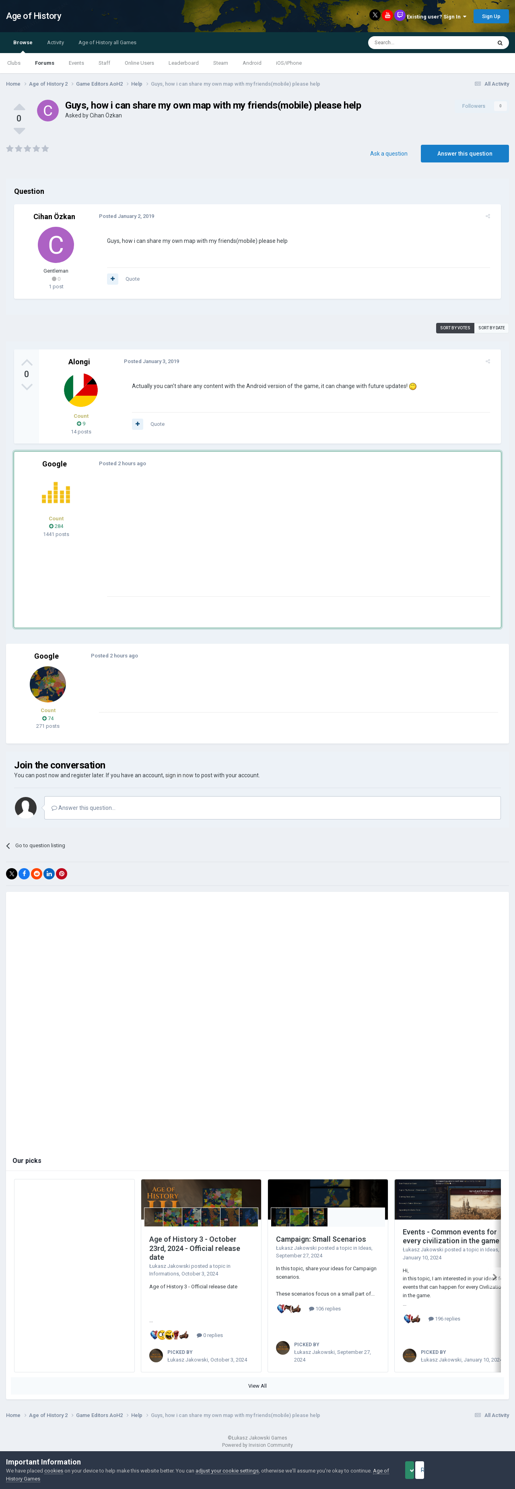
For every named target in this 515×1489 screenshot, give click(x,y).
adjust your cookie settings (227, 1471)
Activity (55, 42)
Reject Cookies (481, 1470)
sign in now (179, 775)
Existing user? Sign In (436, 17)
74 (48, 718)
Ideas (364, 1248)
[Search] (410, 42)
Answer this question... (83, 808)
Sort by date (491, 328)
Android (252, 63)
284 (56, 526)
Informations (164, 1274)
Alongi (79, 361)
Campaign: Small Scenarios (321, 1239)
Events (76, 63)
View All (257, 1386)
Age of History (33, 16)
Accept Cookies (421, 1470)
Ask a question (389, 153)
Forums (44, 63)
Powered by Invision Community (257, 1445)
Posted (122, 216)
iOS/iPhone (289, 63)
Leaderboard (184, 63)
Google (54, 464)
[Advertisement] (249, 540)
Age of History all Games (107, 42)
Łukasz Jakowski (169, 1266)
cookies (53, 1471)
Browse (23, 46)
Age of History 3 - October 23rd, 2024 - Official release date (194, 1248)
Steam (220, 63)
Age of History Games (32, 1479)
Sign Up (491, 16)
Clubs (14, 63)
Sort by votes (455, 328)
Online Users (139, 63)
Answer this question (464, 153)
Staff (104, 63)
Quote (128, 279)
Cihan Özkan (106, 115)
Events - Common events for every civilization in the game (451, 1236)
